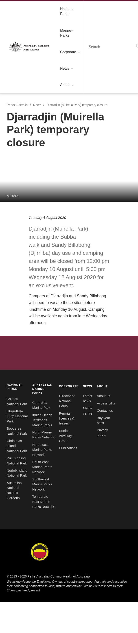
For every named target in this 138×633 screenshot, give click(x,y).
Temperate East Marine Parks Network (98, 288)
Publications (13, 330)
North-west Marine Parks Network (95, 266)
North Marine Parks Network (90, 259)
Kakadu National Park (20, 244)
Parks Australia (16, 6)
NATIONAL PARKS (18, 236)
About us (11, 350)
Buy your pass (14, 372)
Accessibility (13, 357)
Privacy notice (15, 379)
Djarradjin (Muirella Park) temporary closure (75, 21)
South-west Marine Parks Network (95, 281)
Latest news (78, 308)
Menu (110, 6)
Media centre (79, 315)
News (35, 21)
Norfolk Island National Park (25, 281)
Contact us (12, 365)
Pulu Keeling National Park (24, 273)
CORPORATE (14, 300)
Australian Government (69, 201)
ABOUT (10, 342)
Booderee (85, 417)
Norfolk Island (117, 417)
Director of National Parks (24, 308)
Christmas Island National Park (27, 266)
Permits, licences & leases (23, 315)
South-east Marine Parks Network (94, 273)
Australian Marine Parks (117, 444)
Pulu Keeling (53, 444)
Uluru (53, 417)
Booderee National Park (22, 259)
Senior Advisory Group (21, 323)
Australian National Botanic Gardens (31, 288)
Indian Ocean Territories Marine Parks (97, 251)
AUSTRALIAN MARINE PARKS (91, 236)
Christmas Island (20, 444)
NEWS (73, 300)
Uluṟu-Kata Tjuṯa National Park (27, 251)
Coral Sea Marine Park (86, 244)
